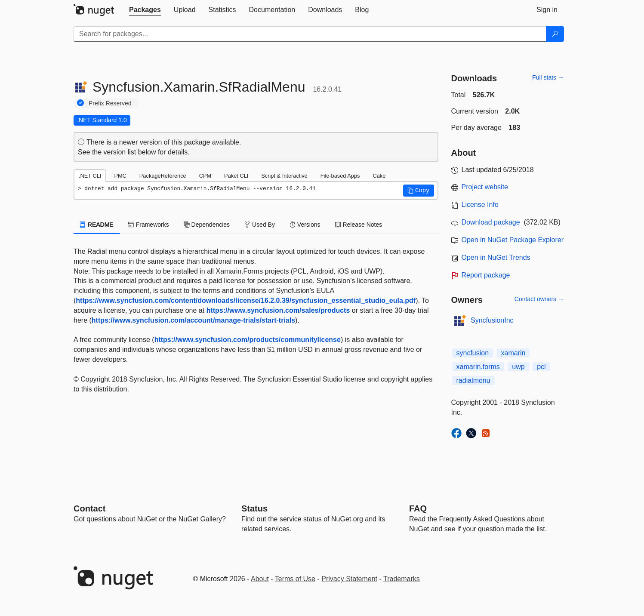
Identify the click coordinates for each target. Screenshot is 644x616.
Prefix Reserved (110, 103)
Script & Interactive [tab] (284, 175)
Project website (485, 187)
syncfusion (472, 353)
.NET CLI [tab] (90, 175)
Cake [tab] (379, 175)
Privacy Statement (349, 578)
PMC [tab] (120, 175)
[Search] (555, 34)
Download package (491, 222)
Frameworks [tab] (148, 224)
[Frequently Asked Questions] (418, 508)
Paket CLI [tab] (236, 175)
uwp (518, 366)
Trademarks (401, 578)
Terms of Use (295, 578)
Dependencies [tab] (207, 224)
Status (254, 508)
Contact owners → (539, 299)
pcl (541, 366)
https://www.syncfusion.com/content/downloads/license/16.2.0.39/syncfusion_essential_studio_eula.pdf (246, 300)
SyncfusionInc (492, 320)
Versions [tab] (305, 224)
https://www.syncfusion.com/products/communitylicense (247, 339)
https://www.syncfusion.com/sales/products (278, 310)
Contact (89, 508)
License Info (480, 204)
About (260, 578)
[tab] (145, 9)
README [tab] (97, 224)
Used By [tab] (259, 224)
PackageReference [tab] (162, 175)
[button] (418, 191)
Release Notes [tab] (358, 224)
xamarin (513, 353)
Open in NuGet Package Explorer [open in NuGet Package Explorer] (513, 239)
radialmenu (473, 380)
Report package (486, 275)
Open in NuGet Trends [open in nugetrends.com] (496, 257)
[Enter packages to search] (310, 34)
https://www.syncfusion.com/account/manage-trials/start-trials (193, 320)
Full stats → (548, 77)
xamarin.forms (478, 366)
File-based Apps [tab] (340, 175)
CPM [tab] (205, 175)
